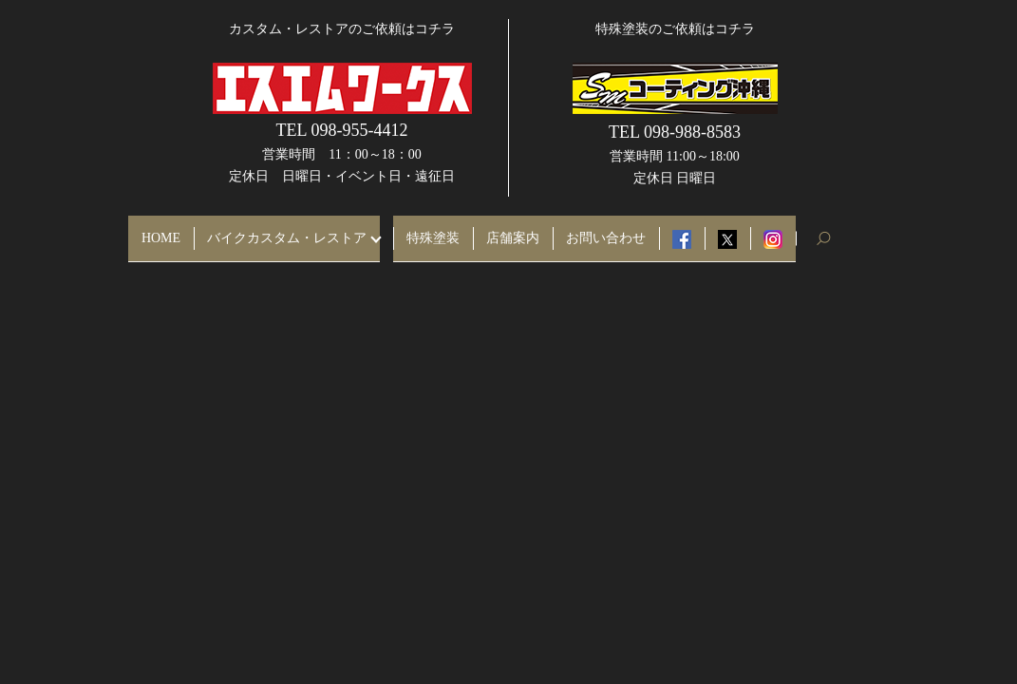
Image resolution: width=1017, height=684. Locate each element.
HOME (160, 230)
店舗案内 (512, 230)
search (831, 230)
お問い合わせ (606, 230)
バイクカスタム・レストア (287, 230)
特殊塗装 (433, 230)
